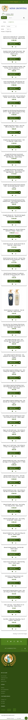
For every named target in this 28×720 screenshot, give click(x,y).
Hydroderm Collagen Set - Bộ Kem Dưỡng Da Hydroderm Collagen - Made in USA (14, 230)
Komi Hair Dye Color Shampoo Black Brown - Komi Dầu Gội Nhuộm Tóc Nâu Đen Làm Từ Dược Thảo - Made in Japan (14, 326)
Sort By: (3, 26)
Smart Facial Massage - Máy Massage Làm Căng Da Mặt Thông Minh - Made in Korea (14, 82)
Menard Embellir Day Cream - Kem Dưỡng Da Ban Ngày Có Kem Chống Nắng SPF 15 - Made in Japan (14, 462)
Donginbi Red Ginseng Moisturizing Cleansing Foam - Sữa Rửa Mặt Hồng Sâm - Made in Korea (14, 186)
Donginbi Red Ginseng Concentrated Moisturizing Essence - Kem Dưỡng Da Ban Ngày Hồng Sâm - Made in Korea (14, 171)
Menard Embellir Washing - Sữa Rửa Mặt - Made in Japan (14, 548)
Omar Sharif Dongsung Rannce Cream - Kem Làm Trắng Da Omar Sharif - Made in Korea (14, 591)
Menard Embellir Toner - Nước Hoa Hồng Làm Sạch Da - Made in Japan (14, 533)
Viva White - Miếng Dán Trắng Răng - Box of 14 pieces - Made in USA (14, 619)
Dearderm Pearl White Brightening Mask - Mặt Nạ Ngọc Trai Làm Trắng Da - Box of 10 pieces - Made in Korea (14, 68)
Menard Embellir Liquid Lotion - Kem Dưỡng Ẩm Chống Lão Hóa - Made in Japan (14, 505)
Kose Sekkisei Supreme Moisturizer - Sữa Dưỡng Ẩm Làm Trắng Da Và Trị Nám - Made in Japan (14, 356)
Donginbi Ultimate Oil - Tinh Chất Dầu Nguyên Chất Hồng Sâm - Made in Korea (14, 216)
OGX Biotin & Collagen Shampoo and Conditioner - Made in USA (14, 576)
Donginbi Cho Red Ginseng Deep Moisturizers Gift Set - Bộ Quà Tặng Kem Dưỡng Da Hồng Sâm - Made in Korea (14, 112)
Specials (3, 693)
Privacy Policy (10, 718)
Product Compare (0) (6, 31)
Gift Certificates (5, 689)
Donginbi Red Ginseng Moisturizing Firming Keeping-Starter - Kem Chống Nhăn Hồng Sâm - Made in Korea (14, 201)
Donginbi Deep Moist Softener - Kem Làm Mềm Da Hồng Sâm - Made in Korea (14, 126)
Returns (3, 701)
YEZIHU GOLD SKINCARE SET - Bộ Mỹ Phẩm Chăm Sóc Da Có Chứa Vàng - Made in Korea (14, 37)
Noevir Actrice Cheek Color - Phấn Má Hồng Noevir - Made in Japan (14, 562)
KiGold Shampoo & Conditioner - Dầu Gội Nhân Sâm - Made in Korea (14, 310)
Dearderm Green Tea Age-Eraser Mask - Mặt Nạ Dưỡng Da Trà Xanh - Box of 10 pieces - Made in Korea (14, 53)
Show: (2, 29)
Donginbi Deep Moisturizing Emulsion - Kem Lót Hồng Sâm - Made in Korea (14, 140)
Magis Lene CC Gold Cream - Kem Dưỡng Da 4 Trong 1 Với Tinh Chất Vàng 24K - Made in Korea (14, 447)
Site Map (3, 703)
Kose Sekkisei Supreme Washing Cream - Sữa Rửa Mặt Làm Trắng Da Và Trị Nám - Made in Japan (14, 402)
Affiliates (3, 691)
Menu (4, 17)
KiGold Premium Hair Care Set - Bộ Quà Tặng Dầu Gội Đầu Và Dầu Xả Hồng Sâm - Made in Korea (14, 260)
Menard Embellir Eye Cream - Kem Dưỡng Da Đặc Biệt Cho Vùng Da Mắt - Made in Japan (14, 490)
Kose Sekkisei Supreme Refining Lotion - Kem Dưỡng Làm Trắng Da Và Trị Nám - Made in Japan (14, 371)
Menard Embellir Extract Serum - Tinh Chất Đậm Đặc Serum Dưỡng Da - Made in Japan (14, 476)
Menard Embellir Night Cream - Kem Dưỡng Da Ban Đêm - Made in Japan (14, 519)
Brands (2, 687)
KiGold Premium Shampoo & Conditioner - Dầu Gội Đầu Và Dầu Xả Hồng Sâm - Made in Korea (14, 275)
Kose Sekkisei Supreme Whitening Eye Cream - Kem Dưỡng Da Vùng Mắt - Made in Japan (14, 416)
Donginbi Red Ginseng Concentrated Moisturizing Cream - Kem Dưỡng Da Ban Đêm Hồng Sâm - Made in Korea (14, 156)
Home (4, 22)
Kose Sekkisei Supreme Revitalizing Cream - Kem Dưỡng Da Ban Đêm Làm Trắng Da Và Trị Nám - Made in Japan (14, 387)
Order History (4, 677)
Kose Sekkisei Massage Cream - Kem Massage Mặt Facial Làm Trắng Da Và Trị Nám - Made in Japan (14, 341)
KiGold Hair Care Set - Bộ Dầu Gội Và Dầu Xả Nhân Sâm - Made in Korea (14, 244)
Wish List (3, 679)
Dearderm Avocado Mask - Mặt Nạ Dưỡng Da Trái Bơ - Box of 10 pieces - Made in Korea (14, 96)
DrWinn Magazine (14, 1)
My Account (3, 675)
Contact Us (3, 699)
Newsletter (3, 681)
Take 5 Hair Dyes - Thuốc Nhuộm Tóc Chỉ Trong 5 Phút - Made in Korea (14, 605)
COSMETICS (11, 22)
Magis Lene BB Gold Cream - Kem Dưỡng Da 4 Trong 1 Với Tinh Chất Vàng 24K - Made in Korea (14, 431)
